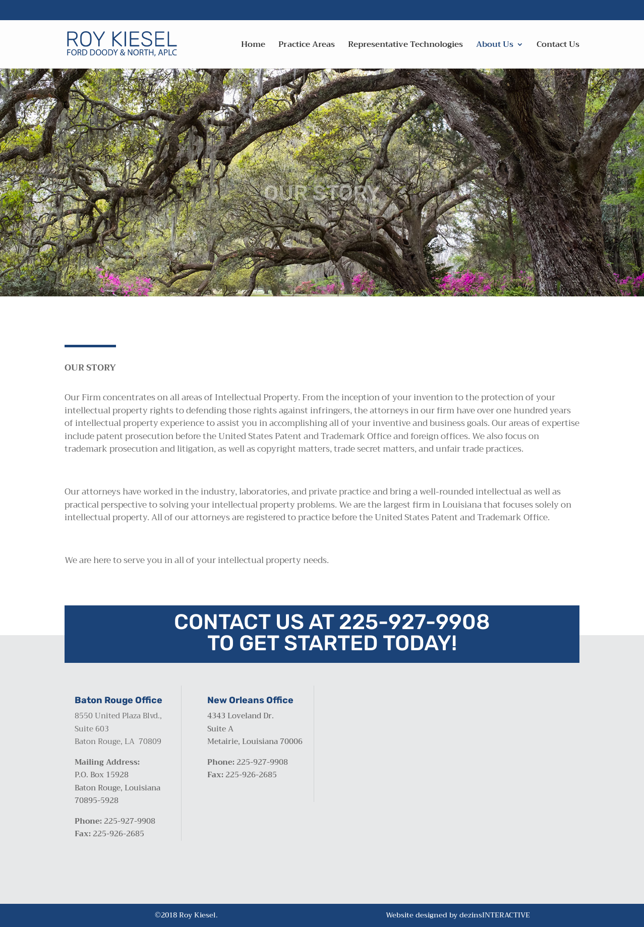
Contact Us (558, 46)
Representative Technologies (405, 46)
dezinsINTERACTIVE (494, 915)
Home (253, 46)
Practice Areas (306, 46)
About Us (494, 46)
